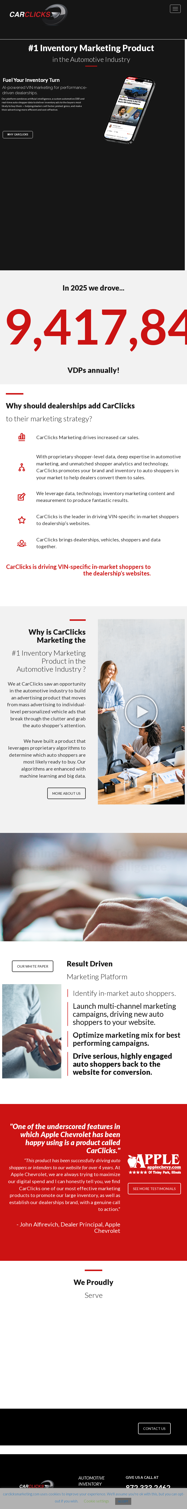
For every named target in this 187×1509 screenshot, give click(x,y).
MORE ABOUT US (66, 793)
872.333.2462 (148, 1435)
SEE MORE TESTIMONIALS (154, 1189)
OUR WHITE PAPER (32, 966)
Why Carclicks (19, 134)
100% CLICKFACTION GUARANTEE (92, 1451)
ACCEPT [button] (123, 1501)
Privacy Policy (88, 1480)
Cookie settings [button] (96, 1501)
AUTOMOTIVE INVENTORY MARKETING (91, 1432)
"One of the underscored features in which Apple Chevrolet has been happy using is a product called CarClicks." (65, 1138)
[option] (31, 1328)
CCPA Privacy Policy (93, 1485)
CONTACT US (154, 1377)
